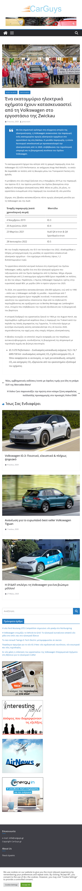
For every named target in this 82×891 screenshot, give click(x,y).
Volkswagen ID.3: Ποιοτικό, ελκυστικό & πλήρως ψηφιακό (36, 457)
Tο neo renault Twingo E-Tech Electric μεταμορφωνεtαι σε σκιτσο (32, 640)
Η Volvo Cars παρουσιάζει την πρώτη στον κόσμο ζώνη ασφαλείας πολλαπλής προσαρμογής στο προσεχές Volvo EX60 (43, 393)
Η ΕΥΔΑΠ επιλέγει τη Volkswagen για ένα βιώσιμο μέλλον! (36, 586)
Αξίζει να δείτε (11, 92)
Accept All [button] (26, 884)
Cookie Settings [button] (11, 884)
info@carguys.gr (16, 838)
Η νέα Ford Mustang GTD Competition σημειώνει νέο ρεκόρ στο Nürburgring (37, 628)
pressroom (26, 121)
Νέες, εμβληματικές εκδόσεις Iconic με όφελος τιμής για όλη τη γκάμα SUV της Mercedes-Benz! (40, 382)
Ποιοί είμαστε (8, 855)
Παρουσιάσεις (24, 92)
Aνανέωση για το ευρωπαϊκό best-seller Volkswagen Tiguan (38, 522)
